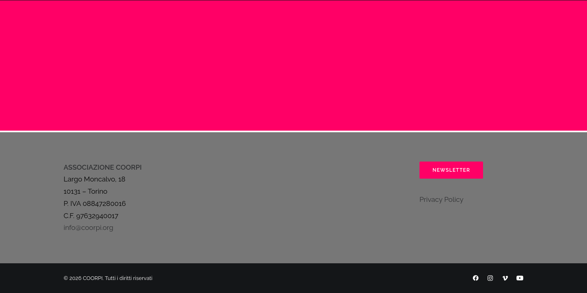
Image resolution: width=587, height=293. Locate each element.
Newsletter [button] (451, 170)
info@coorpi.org (88, 227)
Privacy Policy (441, 199)
